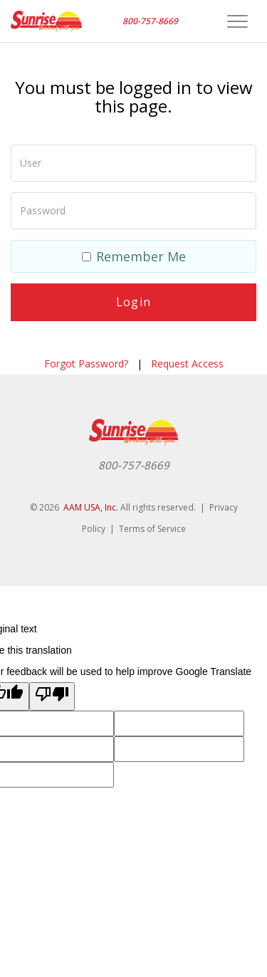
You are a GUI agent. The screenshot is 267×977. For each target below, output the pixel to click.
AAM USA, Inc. (90, 507)
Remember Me (134, 256)
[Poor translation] (52, 696)
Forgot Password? (86, 363)
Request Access (187, 363)
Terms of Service (152, 529)
